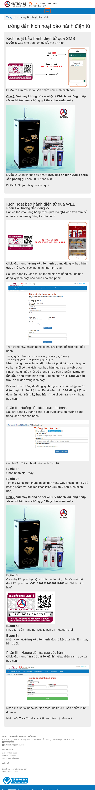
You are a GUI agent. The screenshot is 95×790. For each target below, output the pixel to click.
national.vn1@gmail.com (14, 745)
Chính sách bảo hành (10, 758)
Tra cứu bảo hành (9, 756)
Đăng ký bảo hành (9, 753)
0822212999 (9, 742)
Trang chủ (11, 17)
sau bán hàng (60, 4)
